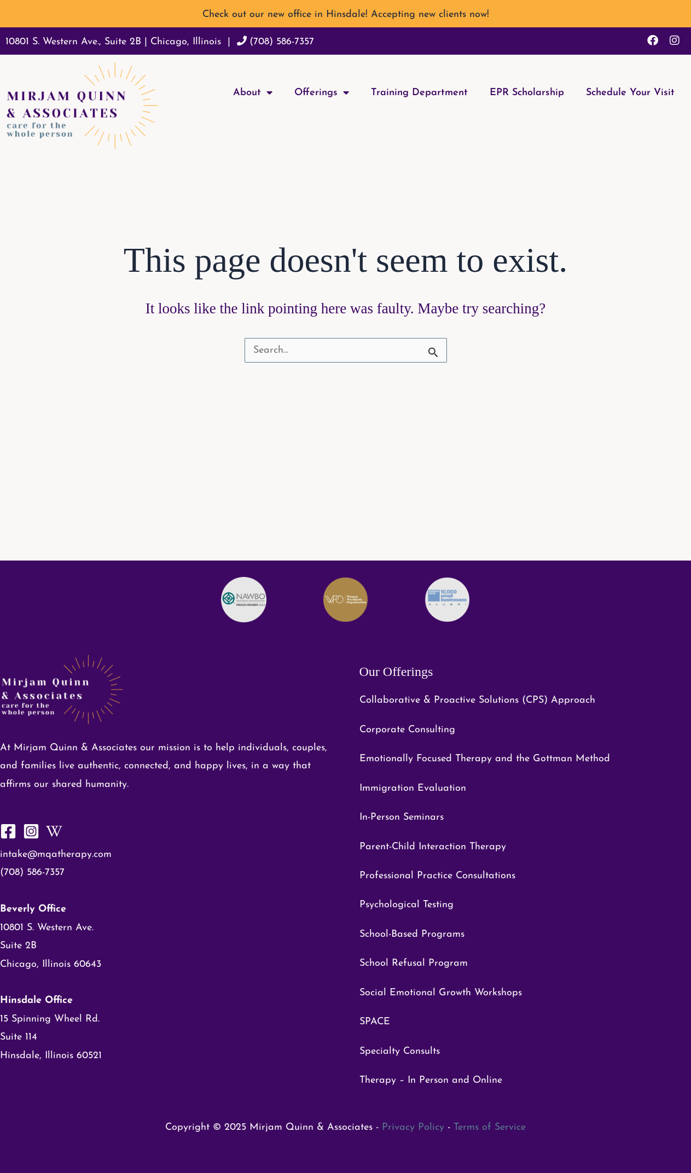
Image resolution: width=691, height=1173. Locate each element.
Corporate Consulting (407, 730)
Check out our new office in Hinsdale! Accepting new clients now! (345, 14)
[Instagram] (31, 831)
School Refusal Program (413, 963)
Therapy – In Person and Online (430, 1080)
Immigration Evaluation (412, 788)
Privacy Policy (413, 1127)
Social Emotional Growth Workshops (440, 993)
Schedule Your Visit (630, 92)
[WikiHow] (54, 831)
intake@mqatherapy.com (56, 854)
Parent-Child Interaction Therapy (432, 847)
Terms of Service (490, 1127)
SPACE (374, 1022)
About (252, 92)
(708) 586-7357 (281, 42)
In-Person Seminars (401, 817)
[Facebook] (8, 831)
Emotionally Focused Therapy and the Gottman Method (484, 759)
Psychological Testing (406, 905)
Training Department (419, 92)
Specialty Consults (399, 1051)
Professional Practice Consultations (437, 876)
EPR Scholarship (527, 92)
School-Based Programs (411, 934)
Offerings (321, 92)
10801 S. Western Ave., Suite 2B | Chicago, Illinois (113, 42)
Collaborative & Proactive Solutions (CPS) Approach (477, 700)
